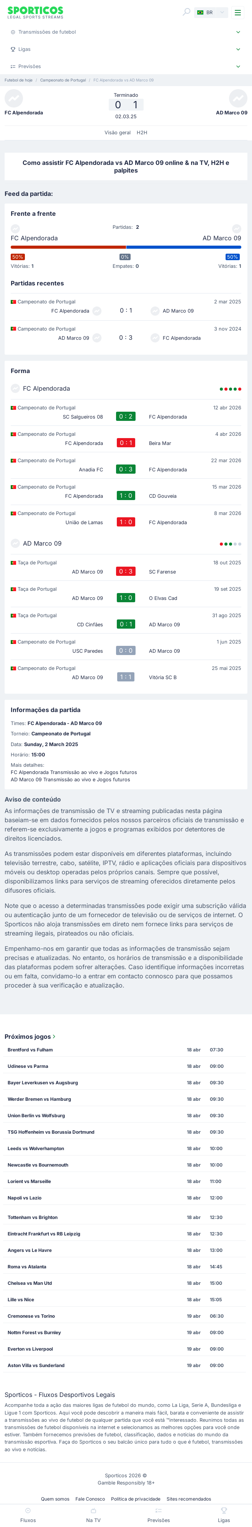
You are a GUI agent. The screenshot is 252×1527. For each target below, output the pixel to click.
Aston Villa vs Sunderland (36, 1365)
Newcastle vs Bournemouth (38, 1165)
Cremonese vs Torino (31, 1316)
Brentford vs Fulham (30, 1050)
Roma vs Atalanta (27, 1267)
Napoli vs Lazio (24, 1198)
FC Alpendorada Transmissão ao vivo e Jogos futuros (74, 772)
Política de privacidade (135, 1499)
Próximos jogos (31, 1036)
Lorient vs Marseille (29, 1181)
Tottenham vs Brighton (32, 1217)
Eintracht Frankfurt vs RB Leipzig (44, 1234)
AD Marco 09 (222, 238)
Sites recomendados (189, 1499)
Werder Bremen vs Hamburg (39, 1099)
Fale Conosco (90, 1499)
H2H (142, 132)
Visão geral (118, 132)
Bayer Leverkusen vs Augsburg (43, 1082)
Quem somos (55, 1499)
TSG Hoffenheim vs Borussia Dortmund (51, 1132)
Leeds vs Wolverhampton (36, 1148)
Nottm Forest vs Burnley (34, 1332)
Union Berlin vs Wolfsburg (36, 1115)
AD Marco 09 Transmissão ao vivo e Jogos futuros (70, 779)
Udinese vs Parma (28, 1066)
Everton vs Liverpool (30, 1349)
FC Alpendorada (34, 238)
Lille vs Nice (21, 1299)
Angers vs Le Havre (30, 1250)
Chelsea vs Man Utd (30, 1283)
